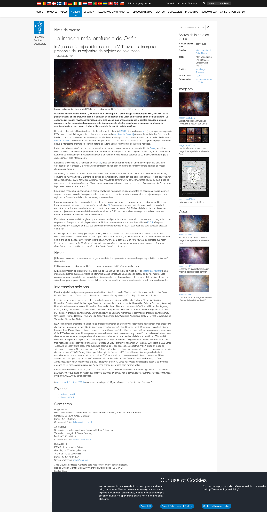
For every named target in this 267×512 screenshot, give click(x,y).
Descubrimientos (142, 12)
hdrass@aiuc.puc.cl (82, 422)
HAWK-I (123, 131)
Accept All (146, 506)
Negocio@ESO (209, 12)
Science (212, 3)
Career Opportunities (232, 12)
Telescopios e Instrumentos (113, 12)
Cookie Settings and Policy (216, 506)
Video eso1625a (186, 234)
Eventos (160, 12)
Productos (191, 12)
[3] (108, 205)
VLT (144, 131)
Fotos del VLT (67, 397)
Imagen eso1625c (187, 199)
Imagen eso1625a (187, 118)
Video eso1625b (186, 266)
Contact (182, 3)
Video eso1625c (186, 294)
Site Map (192, 3)
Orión (152, 148)
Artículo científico (69, 394)
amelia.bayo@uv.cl (82, 439)
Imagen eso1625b (187, 145)
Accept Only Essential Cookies (177, 506)
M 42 (198, 50)
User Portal (224, 3)
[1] (132, 134)
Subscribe (171, 3)
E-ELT (150, 222)
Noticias (75, 14)
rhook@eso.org (80, 460)
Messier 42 (206, 50)
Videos (64, 12)
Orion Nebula (201, 53)
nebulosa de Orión (122, 134)
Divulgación (175, 12)
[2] (100, 162)
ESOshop (89, 12)
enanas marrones (62, 140)
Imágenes (52, 12)
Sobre (39, 12)
